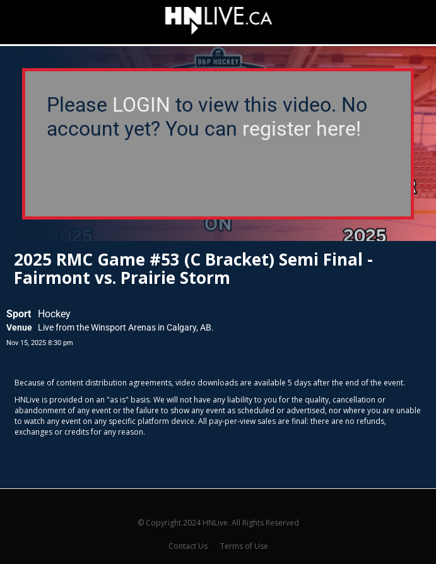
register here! (301, 129)
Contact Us (188, 546)
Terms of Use (244, 546)
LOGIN (141, 105)
